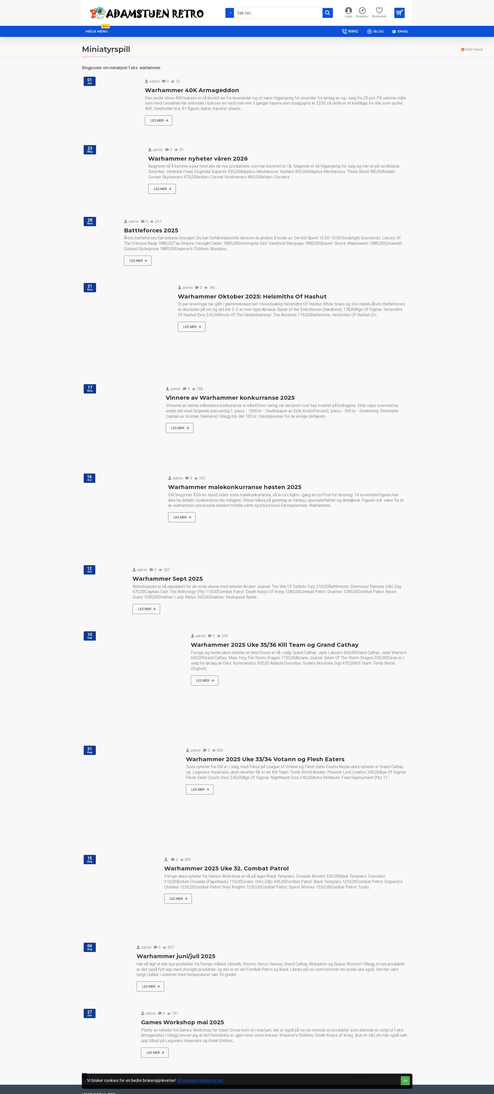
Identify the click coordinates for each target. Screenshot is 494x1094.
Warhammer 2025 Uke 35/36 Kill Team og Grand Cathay (274, 644)
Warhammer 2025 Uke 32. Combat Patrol (226, 868)
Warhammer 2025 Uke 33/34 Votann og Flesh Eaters (265, 759)
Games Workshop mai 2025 (182, 1022)
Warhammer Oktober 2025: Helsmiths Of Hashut (252, 296)
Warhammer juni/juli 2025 (176, 956)
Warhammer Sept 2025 (167, 578)
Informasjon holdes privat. (200, 1080)
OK (405, 1081)
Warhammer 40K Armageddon (192, 90)
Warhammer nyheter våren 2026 (198, 158)
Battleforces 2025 (151, 230)
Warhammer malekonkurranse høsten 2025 (234, 487)
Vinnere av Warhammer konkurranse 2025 (230, 397)
